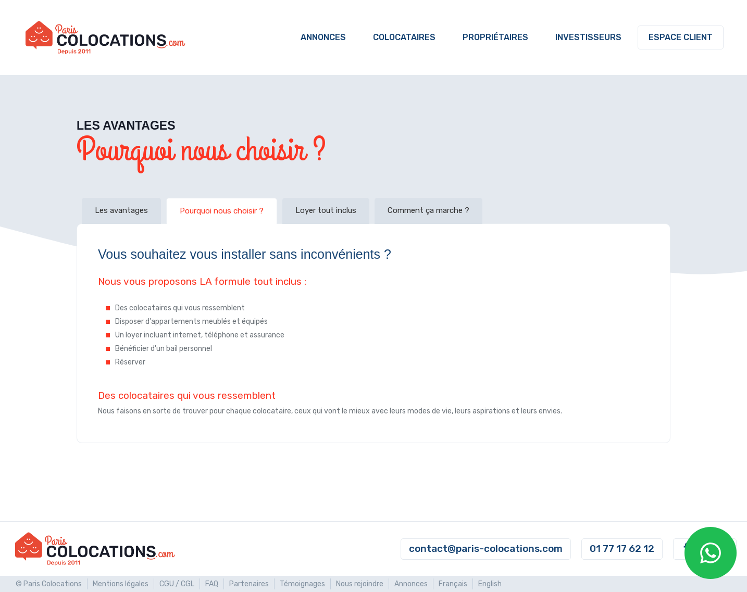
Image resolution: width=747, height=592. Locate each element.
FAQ (211, 584)
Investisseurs (588, 37)
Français (453, 584)
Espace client (681, 37)
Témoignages (302, 584)
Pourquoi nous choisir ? (222, 211)
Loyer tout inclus (325, 210)
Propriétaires (495, 37)
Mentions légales (120, 584)
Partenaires (249, 584)
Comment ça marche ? (428, 210)
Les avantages (121, 210)
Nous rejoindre (359, 584)
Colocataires (404, 37)
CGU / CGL (176, 584)
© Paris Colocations (49, 584)
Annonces (323, 37)
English (490, 584)
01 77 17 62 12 (622, 549)
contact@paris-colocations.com (486, 549)
